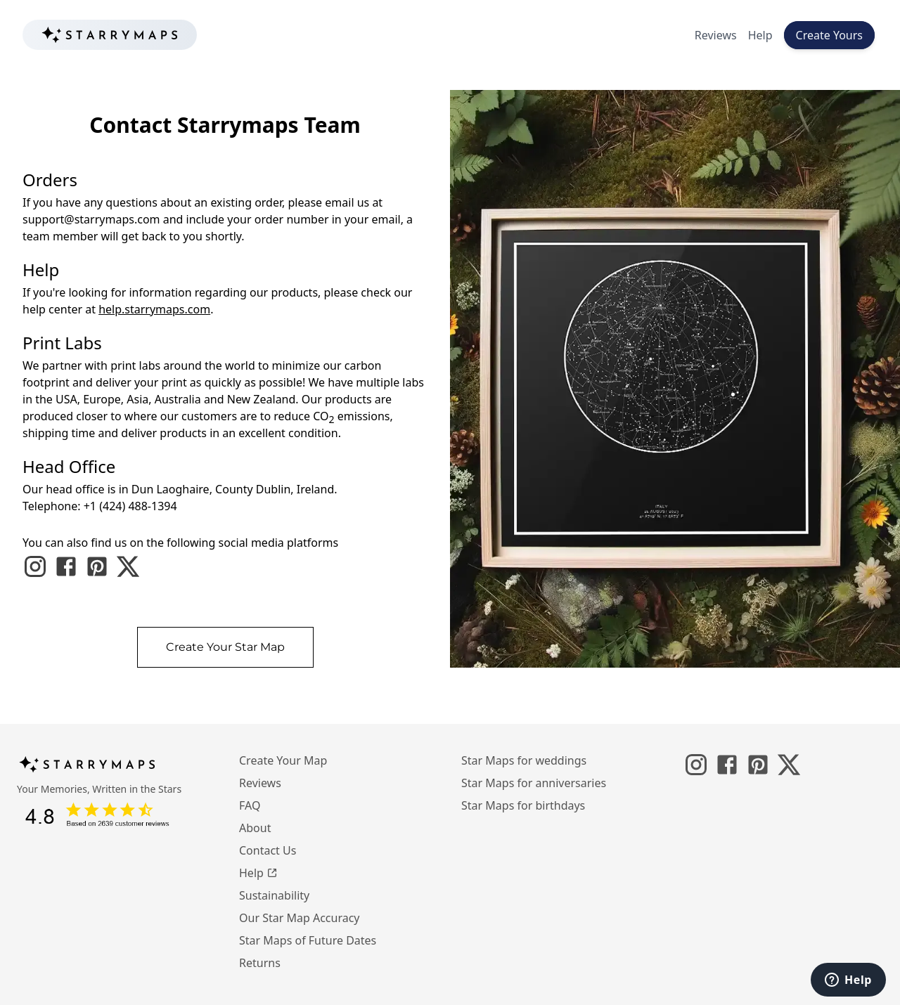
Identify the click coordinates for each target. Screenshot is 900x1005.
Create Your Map (283, 760)
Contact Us (267, 850)
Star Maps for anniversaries (533, 783)
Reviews (716, 35)
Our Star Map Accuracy (299, 918)
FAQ (249, 805)
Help (760, 35)
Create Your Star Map (225, 647)
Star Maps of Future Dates (307, 940)
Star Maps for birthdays (523, 805)
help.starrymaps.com (154, 309)
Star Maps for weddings (523, 760)
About (255, 828)
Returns (260, 963)
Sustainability (274, 895)
